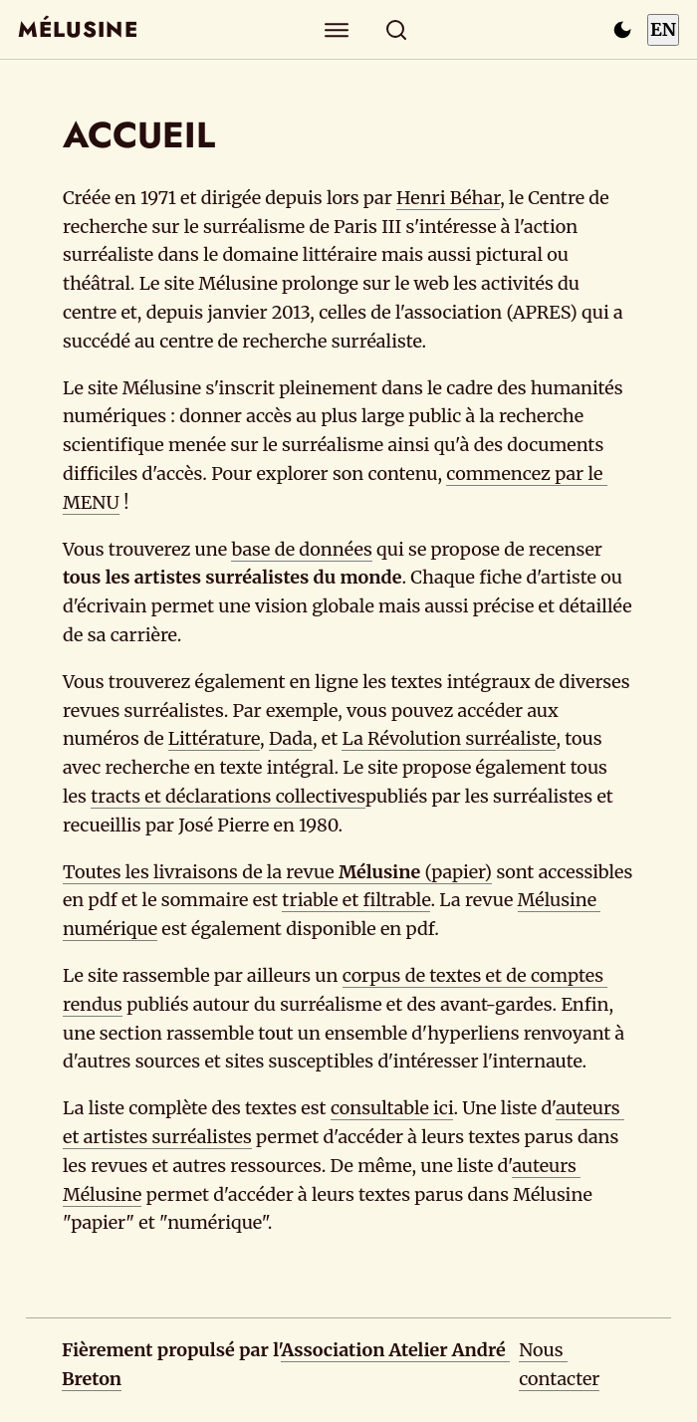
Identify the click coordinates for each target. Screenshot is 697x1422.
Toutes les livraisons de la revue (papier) (277, 871)
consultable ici (392, 1107)
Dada (291, 738)
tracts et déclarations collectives (228, 796)
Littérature (214, 738)
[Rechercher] (396, 29)
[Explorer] (337, 29)
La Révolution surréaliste (449, 738)
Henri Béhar (448, 197)
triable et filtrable (356, 899)
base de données (301, 549)
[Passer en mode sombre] (622, 30)
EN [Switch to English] (663, 29)
